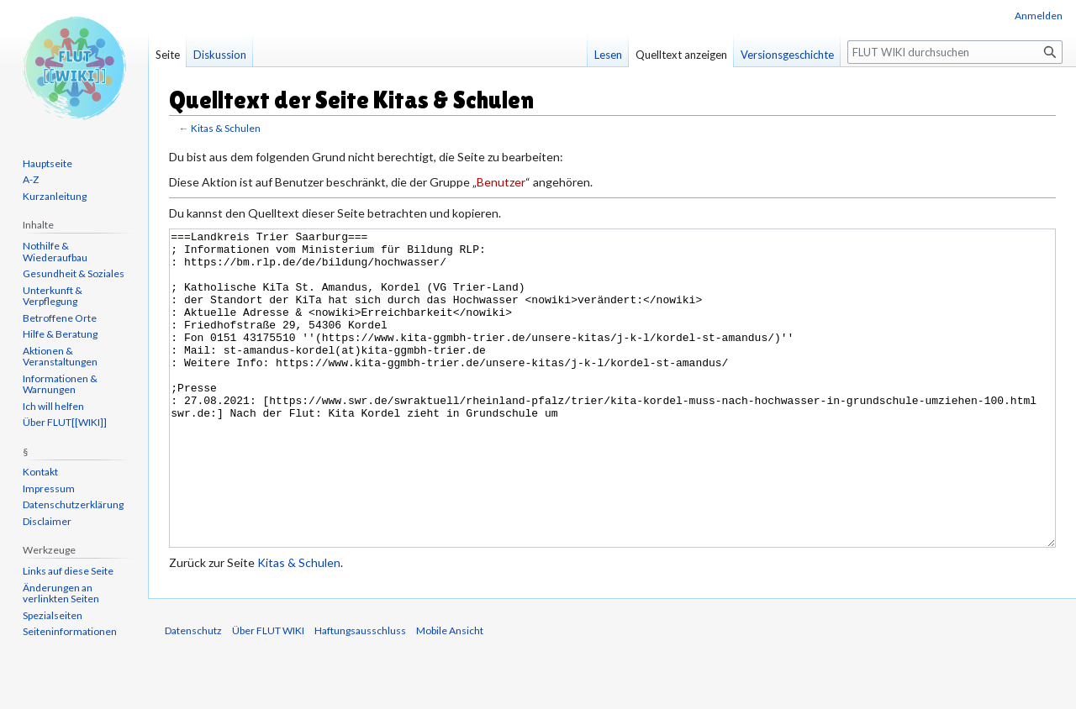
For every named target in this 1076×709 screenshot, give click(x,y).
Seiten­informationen (70, 631)
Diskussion (219, 54)
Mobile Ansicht (449, 693)
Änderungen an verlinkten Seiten (61, 593)
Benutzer (501, 182)
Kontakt (40, 471)
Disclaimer (47, 521)
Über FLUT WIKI (268, 693)
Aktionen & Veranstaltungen (60, 356)
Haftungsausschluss (360, 693)
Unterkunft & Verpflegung (52, 296)
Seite (168, 54)
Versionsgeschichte (787, 54)
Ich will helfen (53, 406)
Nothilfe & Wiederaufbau (55, 251)
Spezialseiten (52, 615)
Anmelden (1039, 15)
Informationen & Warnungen (60, 384)
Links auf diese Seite (68, 571)
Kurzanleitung (55, 196)
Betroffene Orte (60, 318)
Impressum (49, 488)
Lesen (608, 54)
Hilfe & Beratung (60, 334)
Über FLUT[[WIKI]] (65, 422)
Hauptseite (47, 163)
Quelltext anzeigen (681, 54)
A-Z (31, 179)
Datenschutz (193, 693)
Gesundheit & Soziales (73, 273)
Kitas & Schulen (226, 128)
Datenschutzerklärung (73, 504)
